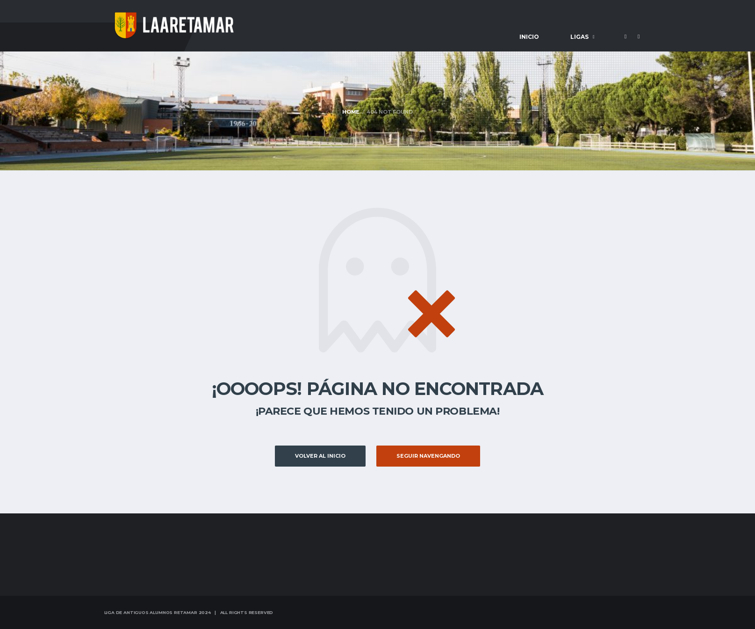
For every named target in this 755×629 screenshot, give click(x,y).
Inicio (529, 36)
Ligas (579, 36)
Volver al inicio (320, 456)
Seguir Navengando (428, 456)
